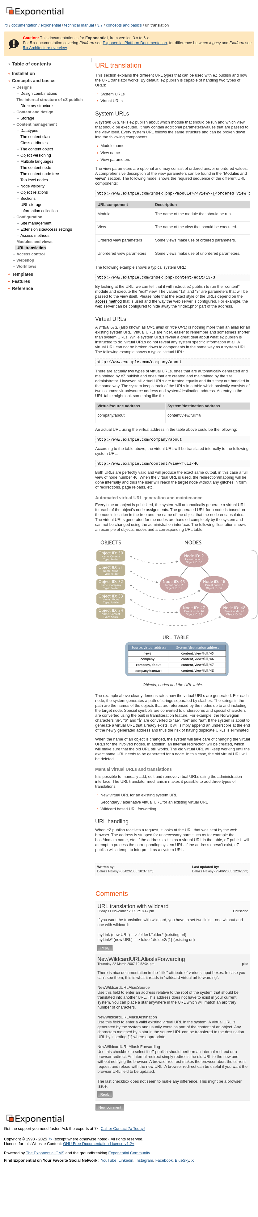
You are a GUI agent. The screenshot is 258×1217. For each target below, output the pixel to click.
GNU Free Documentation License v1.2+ (98, 1143)
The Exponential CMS (45, 1153)
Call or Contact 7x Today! (123, 1128)
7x (6, 25)
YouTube (108, 1160)
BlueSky (182, 1160)
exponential (51, 25)
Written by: (106, 867)
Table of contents (31, 63)
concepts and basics (124, 25)
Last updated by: (205, 867)
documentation (24, 25)
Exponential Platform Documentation (135, 42)
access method (108, 301)
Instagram (144, 1160)
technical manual (79, 25)
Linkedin (126, 1160)
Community (140, 1153)
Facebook (164, 1160)
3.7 (100, 25)
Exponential (118, 1153)
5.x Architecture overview (45, 47)
